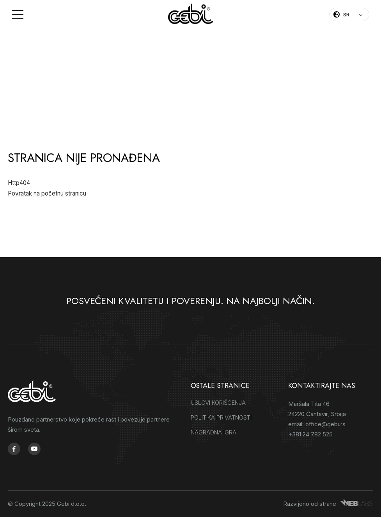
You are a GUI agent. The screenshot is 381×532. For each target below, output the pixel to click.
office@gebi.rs (325, 425)
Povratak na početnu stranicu (47, 193)
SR (346, 14)
